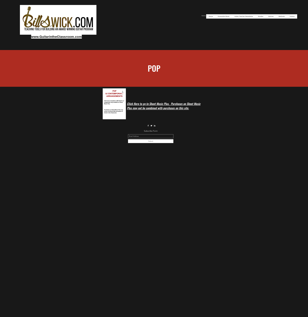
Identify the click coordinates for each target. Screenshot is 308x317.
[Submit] (150, 141)
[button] (261, 16)
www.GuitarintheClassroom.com (56, 37)
